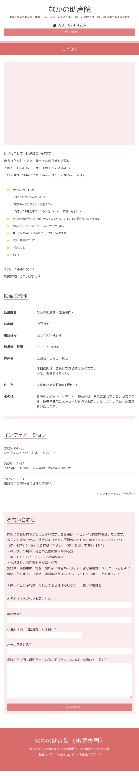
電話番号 (14, 616)
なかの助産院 (69, 9)
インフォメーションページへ (116, 495)
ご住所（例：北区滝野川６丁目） (31, 631)
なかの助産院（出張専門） (69, 745)
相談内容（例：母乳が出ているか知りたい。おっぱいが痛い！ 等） (56, 662)
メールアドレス (19, 646)
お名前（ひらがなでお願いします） (33, 601)
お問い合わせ (69, 33)
